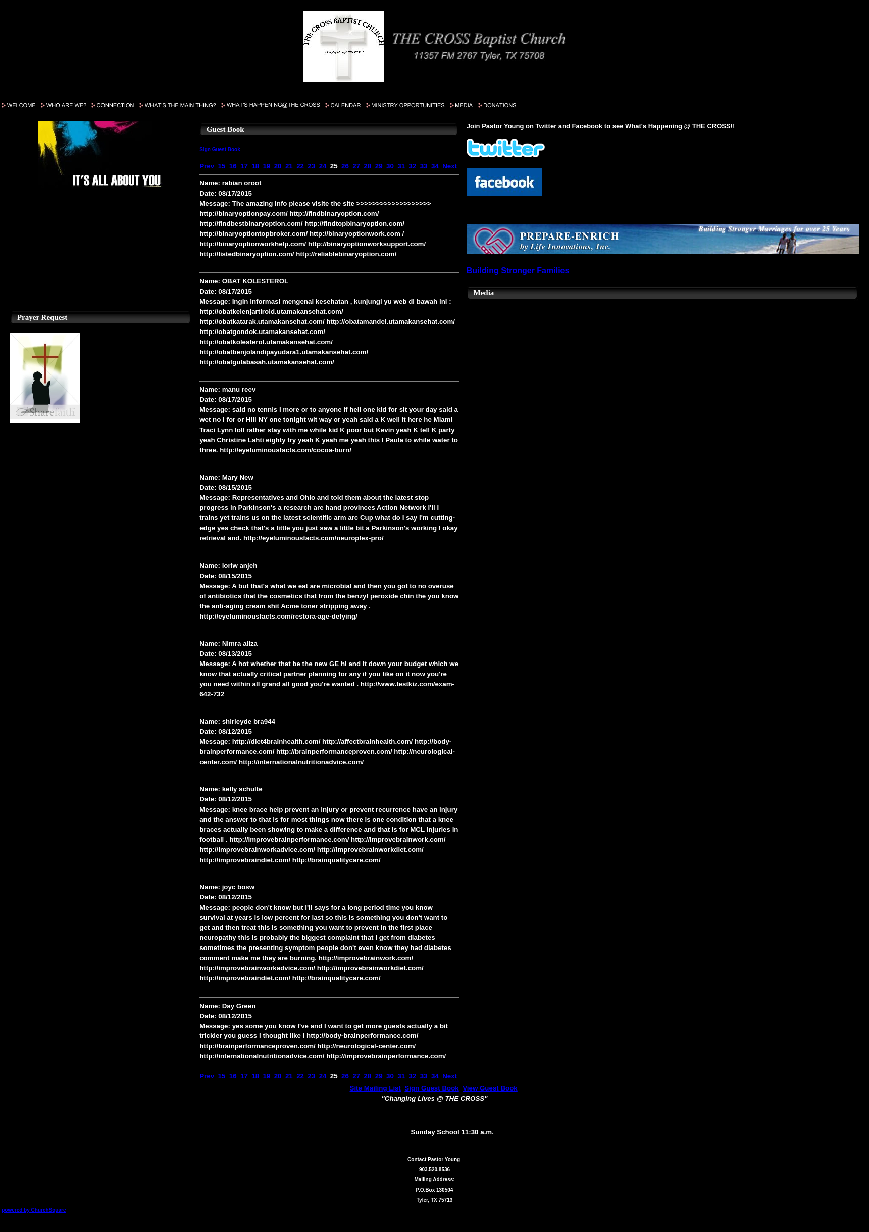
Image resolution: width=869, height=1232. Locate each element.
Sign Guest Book (219, 149)
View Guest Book (490, 1088)
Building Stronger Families (518, 270)
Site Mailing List (375, 1088)
